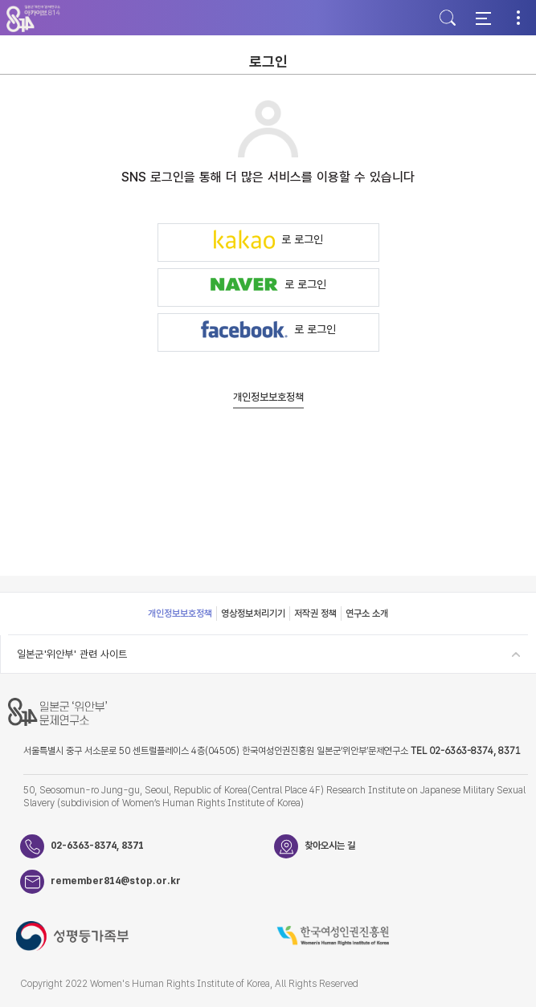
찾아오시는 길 (330, 845)
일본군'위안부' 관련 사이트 (72, 654)
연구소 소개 (367, 613)
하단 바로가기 (0, 0)
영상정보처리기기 (253, 613)
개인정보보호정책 (268, 397)
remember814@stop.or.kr (116, 881)
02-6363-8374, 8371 (97, 845)
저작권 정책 (315, 613)
